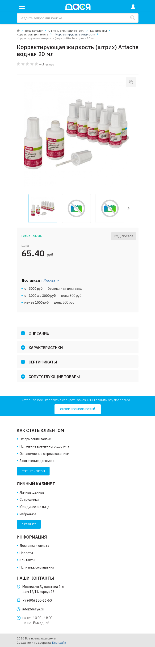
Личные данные (32, 492)
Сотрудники (29, 499)
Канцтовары (98, 30)
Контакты (27, 560)
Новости (26, 553)
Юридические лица (35, 507)
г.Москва (48, 280)
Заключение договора (37, 461)
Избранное (28, 514)
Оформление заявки (35, 439)
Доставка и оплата (34, 545)
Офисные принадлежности (66, 30)
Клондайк (59, 642)
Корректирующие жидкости (72, 34)
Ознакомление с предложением (44, 453)
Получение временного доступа (44, 446)
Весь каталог (34, 30)
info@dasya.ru (33, 609)
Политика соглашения (37, 567)
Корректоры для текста (32, 34)
